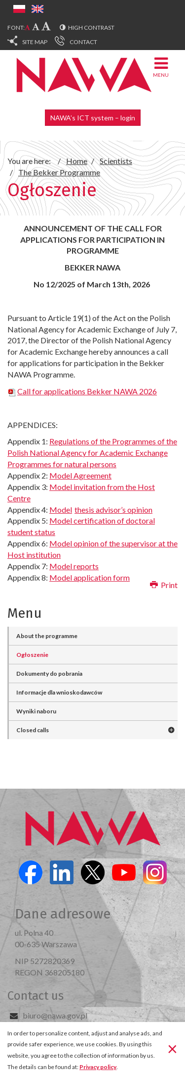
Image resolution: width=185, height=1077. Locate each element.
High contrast (91, 27)
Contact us (35, 996)
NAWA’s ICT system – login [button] (92, 117)
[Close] (172, 1049)
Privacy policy (97, 1067)
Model (100, 509)
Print (164, 585)
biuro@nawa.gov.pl (55, 1015)
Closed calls (32, 730)
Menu (161, 66)
